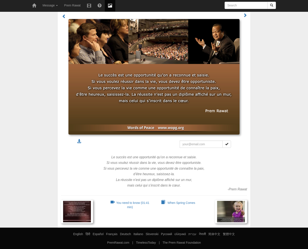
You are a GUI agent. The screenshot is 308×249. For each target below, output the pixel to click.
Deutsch (125, 234)
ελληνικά (180, 234)
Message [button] (50, 5)
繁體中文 (229, 234)
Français (112, 234)
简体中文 (214, 234)
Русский (166, 234)
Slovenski (152, 234)
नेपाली (202, 234)
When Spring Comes (178, 203)
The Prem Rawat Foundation (182, 242)
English (78, 234)
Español (98, 234)
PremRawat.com (118, 242)
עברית (192, 234)
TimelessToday (146, 242)
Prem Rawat (72, 5)
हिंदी (88, 234)
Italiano (138, 234)
